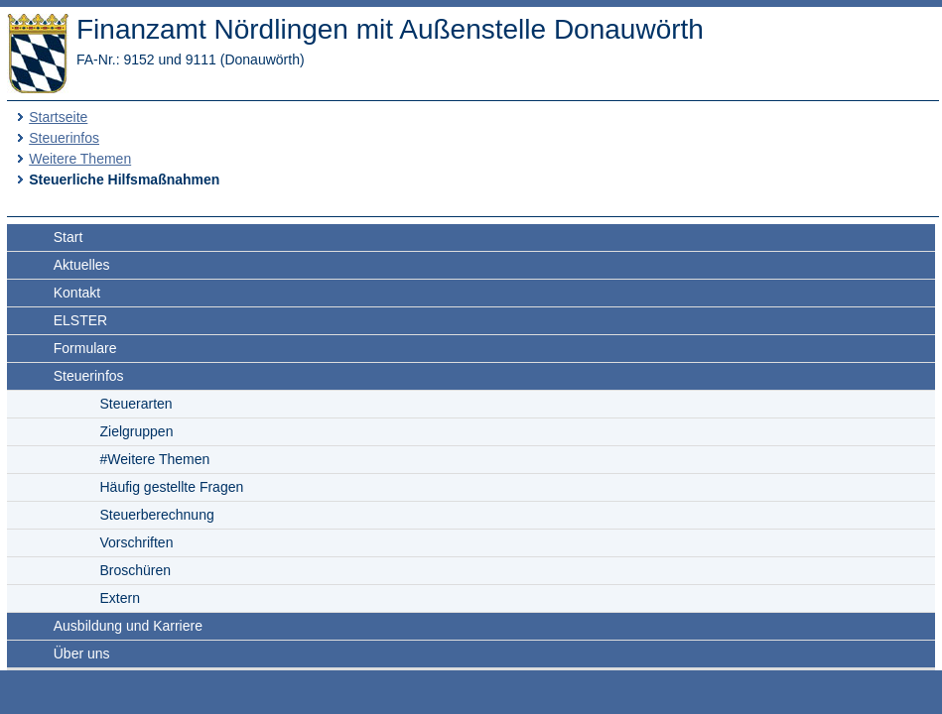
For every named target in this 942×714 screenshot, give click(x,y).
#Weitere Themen (155, 459)
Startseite (58, 117)
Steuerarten (136, 404)
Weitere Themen (80, 159)
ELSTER (80, 320)
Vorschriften (137, 542)
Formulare (85, 348)
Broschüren (136, 570)
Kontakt (77, 292)
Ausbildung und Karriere (128, 626)
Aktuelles (82, 265)
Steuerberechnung (157, 515)
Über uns (82, 653)
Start (68, 237)
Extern (120, 598)
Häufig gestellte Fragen (172, 487)
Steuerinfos (64, 138)
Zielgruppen (137, 431)
